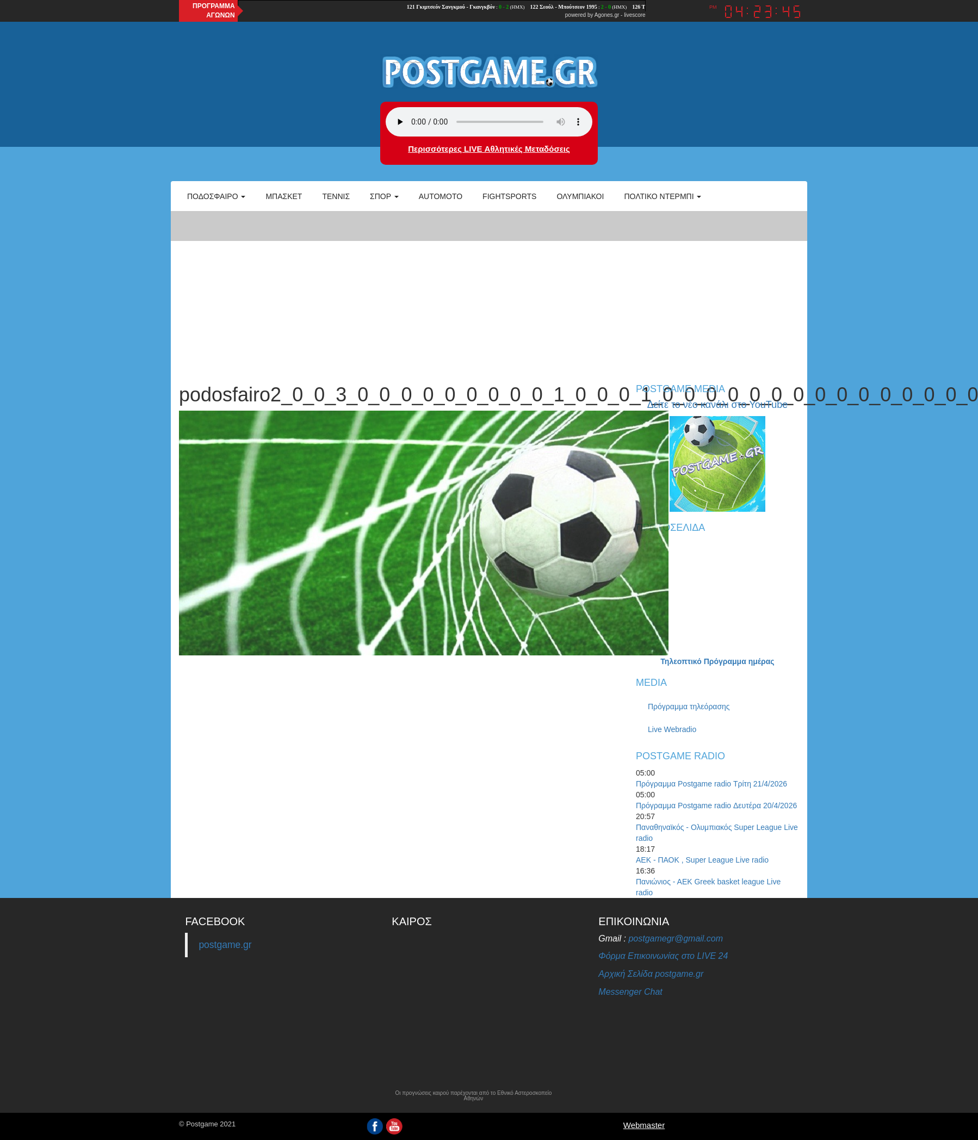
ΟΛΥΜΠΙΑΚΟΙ (580, 196)
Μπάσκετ (283, 196)
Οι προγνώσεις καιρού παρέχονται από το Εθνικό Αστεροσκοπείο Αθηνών (473, 1096)
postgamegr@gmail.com (675, 938)
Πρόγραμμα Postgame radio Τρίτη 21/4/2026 (711, 783)
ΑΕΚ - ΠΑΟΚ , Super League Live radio (702, 860)
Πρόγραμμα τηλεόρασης (689, 706)
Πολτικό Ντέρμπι (662, 196)
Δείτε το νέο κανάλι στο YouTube (717, 404)
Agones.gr (607, 15)
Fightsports (509, 196)
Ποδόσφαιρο (216, 196)
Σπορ (384, 196)
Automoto (440, 196)
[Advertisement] (489, 291)
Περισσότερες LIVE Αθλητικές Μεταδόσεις (489, 148)
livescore (634, 15)
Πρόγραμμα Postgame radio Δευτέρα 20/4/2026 (716, 805)
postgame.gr (225, 944)
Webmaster (644, 1125)
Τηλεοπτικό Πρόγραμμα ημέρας (717, 661)
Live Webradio (672, 729)
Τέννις (336, 196)
